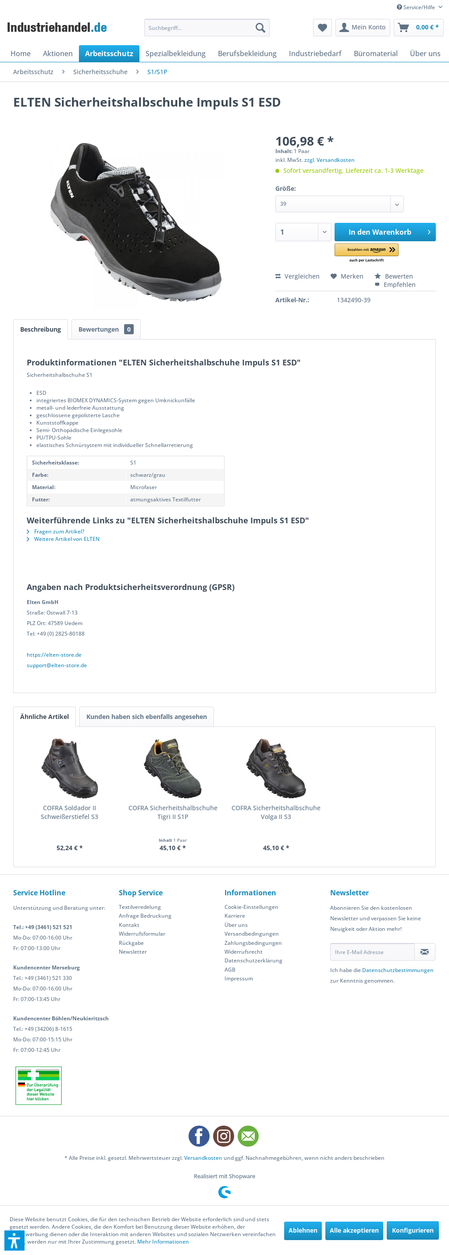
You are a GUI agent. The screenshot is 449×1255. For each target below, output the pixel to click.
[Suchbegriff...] (207, 27)
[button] (366, 253)
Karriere (234, 915)
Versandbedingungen (251, 933)
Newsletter (133, 951)
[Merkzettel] (322, 27)
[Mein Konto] (362, 27)
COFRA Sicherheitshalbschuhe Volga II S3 (276, 812)
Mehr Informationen (163, 1241)
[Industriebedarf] (315, 53)
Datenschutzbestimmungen (398, 970)
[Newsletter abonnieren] (424, 952)
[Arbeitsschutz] (109, 53)
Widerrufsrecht (243, 951)
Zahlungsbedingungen (253, 943)
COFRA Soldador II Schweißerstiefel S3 (69, 812)
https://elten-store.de (54, 654)
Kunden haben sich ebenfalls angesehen (146, 716)
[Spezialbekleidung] (175, 53)
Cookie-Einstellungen (251, 907)
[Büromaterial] (376, 53)
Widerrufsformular (142, 933)
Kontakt (129, 925)
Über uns (236, 925)
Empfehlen (395, 284)
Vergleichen (297, 276)
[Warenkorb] (419, 27)
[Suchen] (260, 27)
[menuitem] (207, 27)
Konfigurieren (413, 1230)
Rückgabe (131, 943)
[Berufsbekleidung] (247, 53)
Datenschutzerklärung (253, 960)
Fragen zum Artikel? (55, 531)
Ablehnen (303, 1230)
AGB (229, 969)
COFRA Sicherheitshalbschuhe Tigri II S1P (172, 812)
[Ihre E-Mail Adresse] (372, 952)
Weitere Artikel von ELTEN (63, 539)
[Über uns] (425, 53)
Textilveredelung (140, 907)
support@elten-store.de (57, 665)
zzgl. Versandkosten (329, 160)
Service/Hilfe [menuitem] (416, 7)
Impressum (238, 978)
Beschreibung (40, 329)
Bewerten (393, 276)
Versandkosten (203, 1158)
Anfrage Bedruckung (145, 915)
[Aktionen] (58, 53)
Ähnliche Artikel (44, 716)
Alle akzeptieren (354, 1230)
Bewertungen (106, 329)
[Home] (20, 53)
